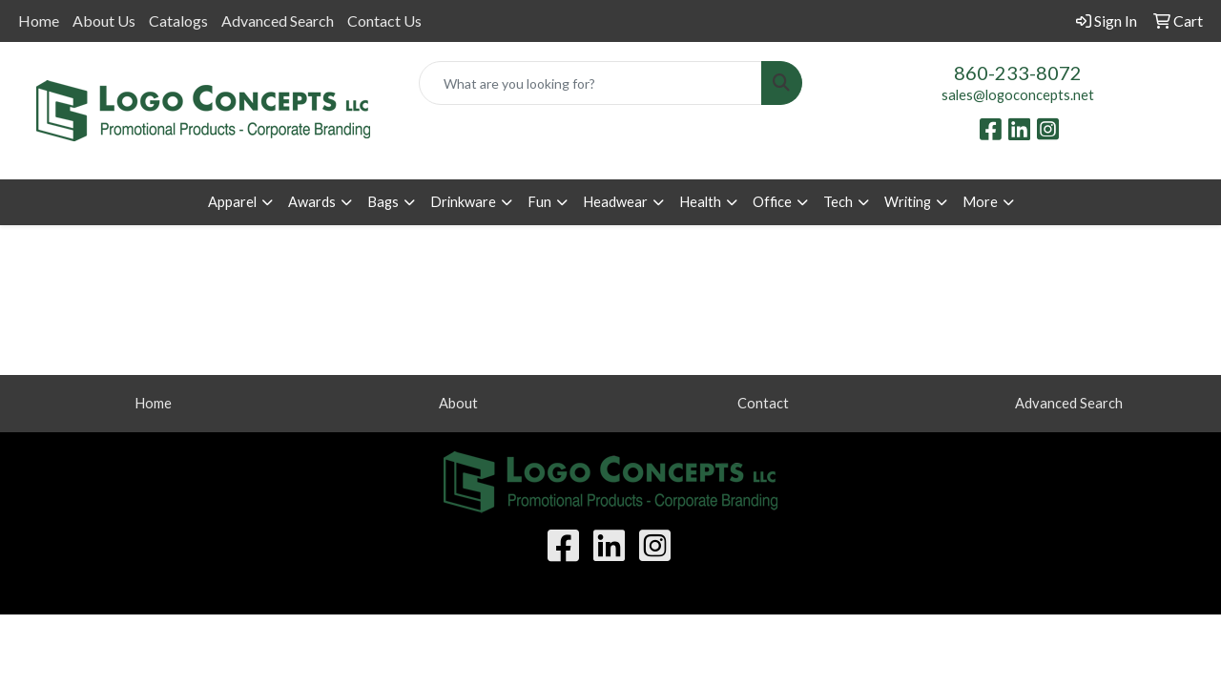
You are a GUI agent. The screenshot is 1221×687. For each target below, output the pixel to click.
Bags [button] (383, 202)
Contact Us (384, 20)
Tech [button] (838, 202)
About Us (103, 20)
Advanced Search (277, 20)
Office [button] (772, 202)
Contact (763, 403)
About (458, 403)
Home (38, 20)
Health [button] (700, 202)
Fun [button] (539, 202)
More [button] (980, 202)
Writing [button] (907, 202)
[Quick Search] (591, 83)
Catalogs (178, 20)
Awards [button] (312, 202)
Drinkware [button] (463, 202)
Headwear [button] (615, 202)
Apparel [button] (232, 202)
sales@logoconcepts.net (1018, 95)
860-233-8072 (1018, 72)
